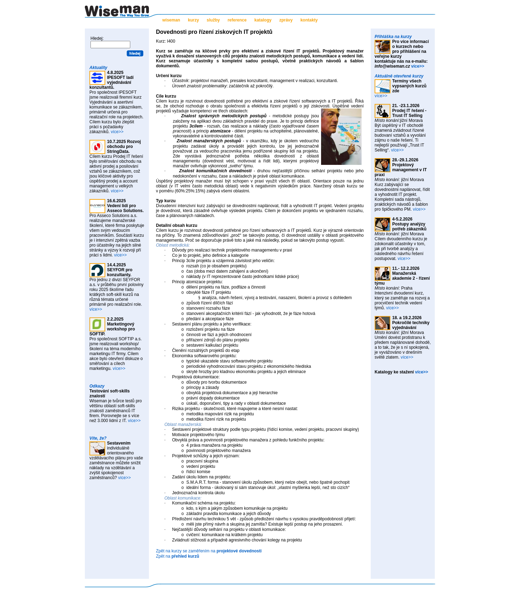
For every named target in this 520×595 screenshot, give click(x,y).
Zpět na (177, 556)
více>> (117, 131)
